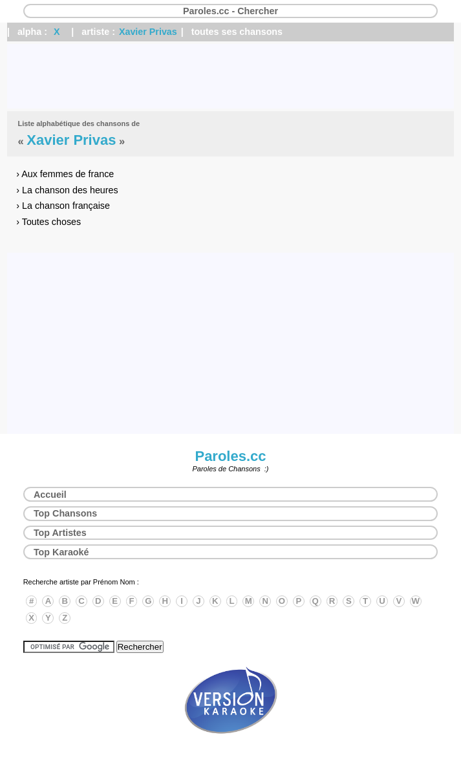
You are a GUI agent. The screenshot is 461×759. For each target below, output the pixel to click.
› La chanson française (63, 205)
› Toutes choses (48, 222)
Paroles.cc (230, 456)
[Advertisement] (230, 76)
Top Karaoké (61, 552)
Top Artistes (60, 533)
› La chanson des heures (67, 190)
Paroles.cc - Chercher (230, 11)
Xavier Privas (148, 32)
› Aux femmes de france (65, 174)
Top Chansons (65, 513)
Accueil (50, 494)
